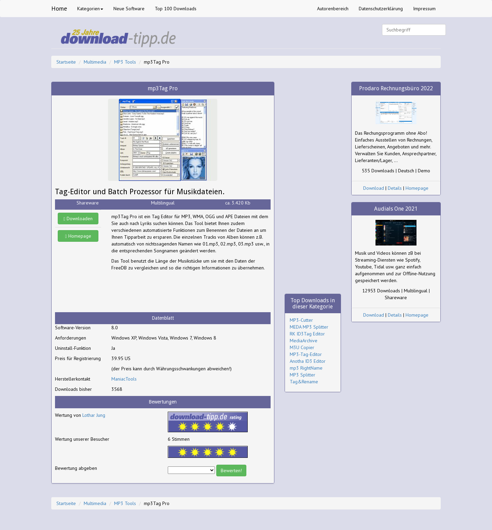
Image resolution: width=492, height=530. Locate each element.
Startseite (66, 62)
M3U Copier (302, 347)
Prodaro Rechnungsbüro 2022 (396, 88)
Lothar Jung (93, 415)
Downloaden (78, 218)
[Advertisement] (166, 292)
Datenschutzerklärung (381, 8)
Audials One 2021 (396, 209)
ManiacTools (124, 379)
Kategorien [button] (90, 8)
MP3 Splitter (302, 375)
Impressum (424, 8)
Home (59, 8)
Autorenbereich (332, 8)
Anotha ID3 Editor (308, 361)
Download (373, 188)
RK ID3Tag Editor (307, 334)
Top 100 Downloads (175, 8)
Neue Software (129, 8)
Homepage (78, 236)
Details (395, 188)
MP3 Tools (125, 62)
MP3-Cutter (301, 320)
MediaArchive (303, 340)
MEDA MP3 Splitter (309, 327)
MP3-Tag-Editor (306, 354)
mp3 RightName (306, 368)
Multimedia (95, 62)
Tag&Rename (304, 382)
